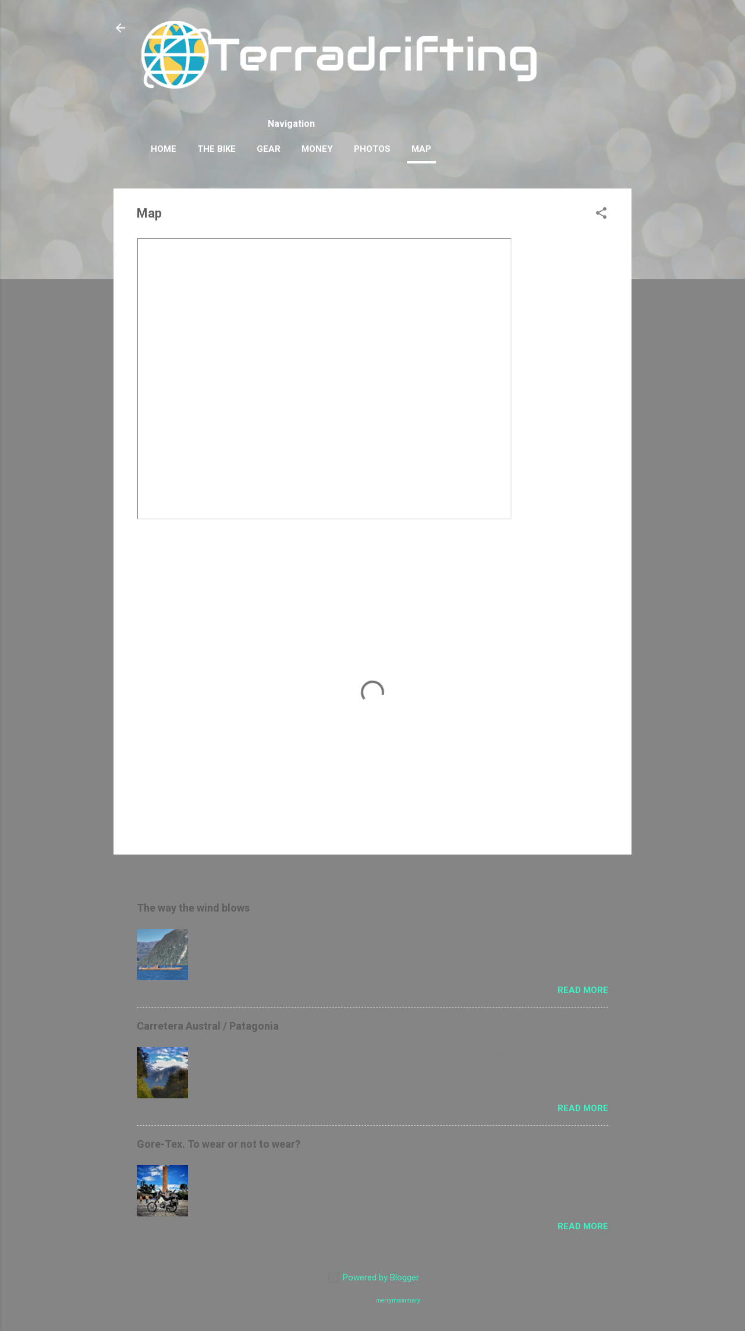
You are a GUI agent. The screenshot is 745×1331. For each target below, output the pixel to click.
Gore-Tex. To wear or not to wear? (218, 1144)
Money (317, 149)
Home (163, 149)
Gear (269, 149)
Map (421, 149)
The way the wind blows (193, 908)
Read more (583, 990)
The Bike (216, 149)
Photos (372, 149)
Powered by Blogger (373, 1277)
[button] (601, 215)
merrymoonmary (398, 1300)
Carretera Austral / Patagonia (208, 1026)
